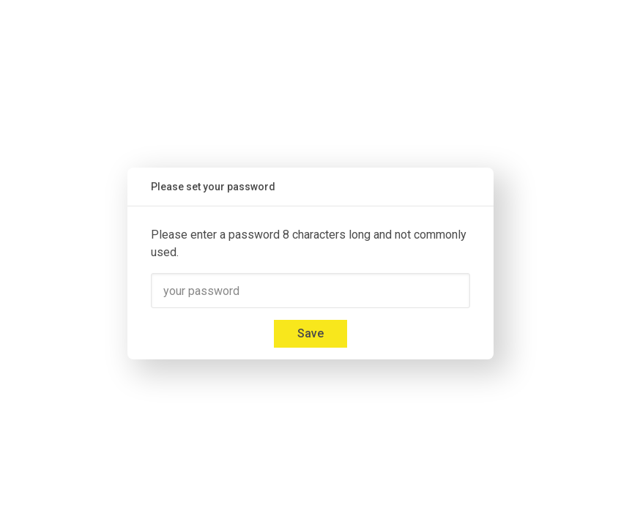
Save (310, 333)
